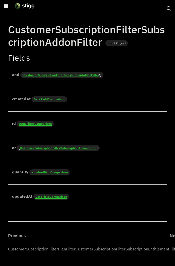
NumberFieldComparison (49, 172)
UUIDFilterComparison (35, 123)
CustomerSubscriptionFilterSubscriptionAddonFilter (61, 75)
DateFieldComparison (49, 99)
